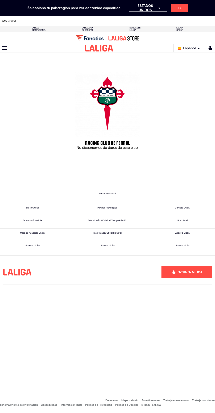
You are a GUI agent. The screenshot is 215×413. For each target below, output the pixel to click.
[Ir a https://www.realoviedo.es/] (171, 21)
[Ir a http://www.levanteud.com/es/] (102, 21)
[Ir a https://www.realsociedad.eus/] (180, 21)
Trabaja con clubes (203, 400)
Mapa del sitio (129, 400)
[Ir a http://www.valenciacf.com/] (200, 21)
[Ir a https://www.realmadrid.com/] (161, 21)
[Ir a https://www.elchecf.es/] (62, 21)
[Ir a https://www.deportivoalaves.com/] (53, 21)
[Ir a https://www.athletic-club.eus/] (23, 21)
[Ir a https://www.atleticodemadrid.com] (33, 21)
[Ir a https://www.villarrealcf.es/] (210, 21)
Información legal (71, 404)
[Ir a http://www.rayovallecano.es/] (112, 21)
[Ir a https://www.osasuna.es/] (43, 21)
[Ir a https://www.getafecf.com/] (82, 21)
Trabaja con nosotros (176, 400)
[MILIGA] (209, 48)
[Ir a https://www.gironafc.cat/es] (92, 21)
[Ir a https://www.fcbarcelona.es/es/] (72, 21)
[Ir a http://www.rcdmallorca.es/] (141, 21)
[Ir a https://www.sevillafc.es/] (190, 21)
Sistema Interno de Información (19, 404)
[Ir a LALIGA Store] (107, 38)
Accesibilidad (49, 404)
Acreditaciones (151, 400)
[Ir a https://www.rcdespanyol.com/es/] (131, 21)
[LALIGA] (99, 48)
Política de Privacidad (98, 404)
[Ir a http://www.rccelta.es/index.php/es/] (121, 21)
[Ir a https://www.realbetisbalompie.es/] (151, 21)
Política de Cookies (126, 404)
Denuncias (111, 400)
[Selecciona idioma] (190, 48)
